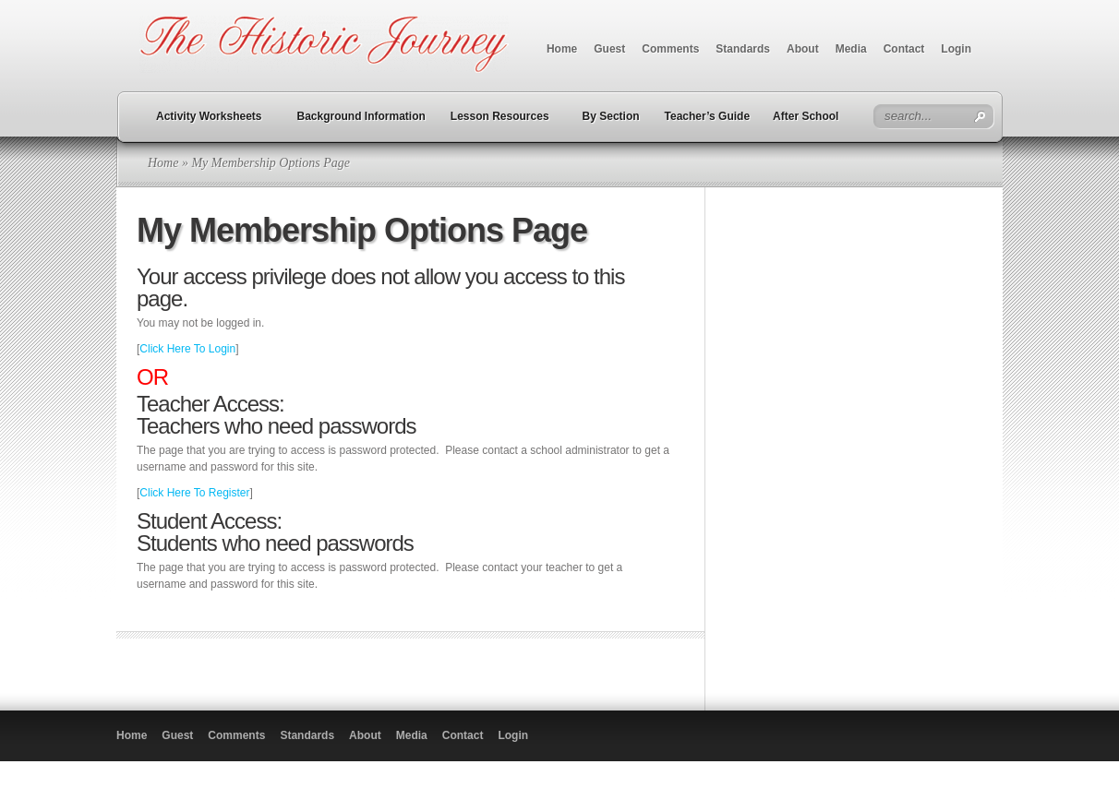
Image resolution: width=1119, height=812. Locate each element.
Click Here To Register (194, 492)
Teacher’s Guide (707, 116)
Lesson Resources (500, 116)
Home (562, 48)
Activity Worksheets (209, 116)
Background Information (361, 116)
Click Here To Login (187, 348)
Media (851, 48)
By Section (611, 116)
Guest (609, 48)
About (803, 48)
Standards (743, 48)
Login (956, 48)
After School (805, 116)
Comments (670, 48)
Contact (904, 48)
